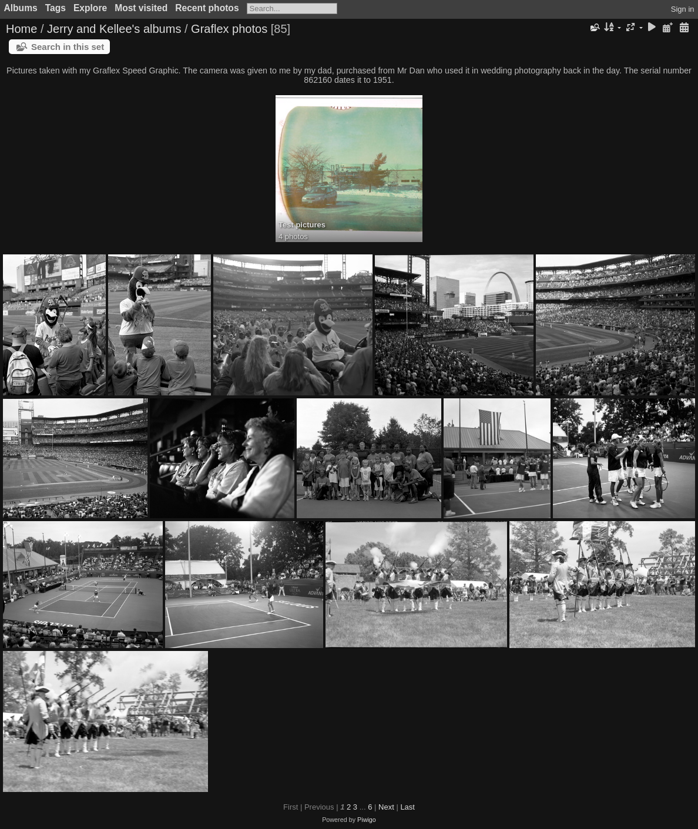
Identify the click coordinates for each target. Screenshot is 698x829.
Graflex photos (229, 28)
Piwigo (366, 819)
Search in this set (67, 47)
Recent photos (207, 8)
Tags (55, 8)
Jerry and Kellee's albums (114, 28)
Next (386, 807)
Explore (90, 8)
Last (407, 807)
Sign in (682, 9)
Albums (21, 8)
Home (21, 28)
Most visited (141, 8)
